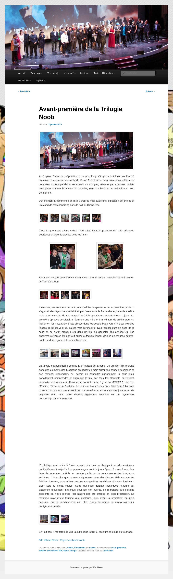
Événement (79, 548)
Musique (84, 73)
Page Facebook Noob (72, 540)
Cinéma (69, 548)
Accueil (21, 73)
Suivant (151, 91)
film (60, 551)
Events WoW (24, 80)
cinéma (42, 551)
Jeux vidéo (69, 73)
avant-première (118, 548)
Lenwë (92, 548)
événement (52, 551)
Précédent (23, 91)
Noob (66, 551)
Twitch (104, 73)
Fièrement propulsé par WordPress (86, 567)
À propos (40, 80)
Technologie (53, 73)
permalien (108, 551)
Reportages (36, 73)
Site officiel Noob (48, 540)
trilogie (73, 551)
